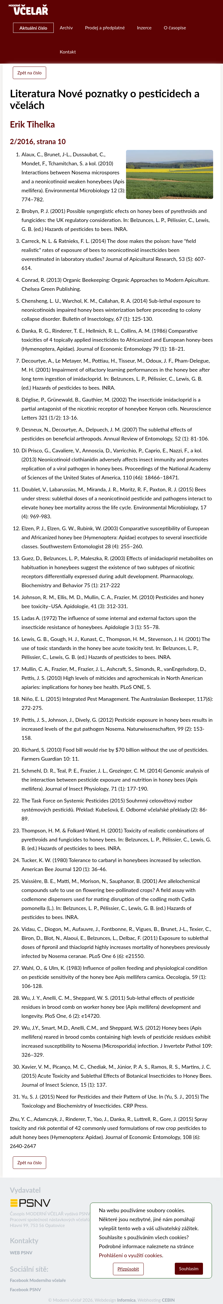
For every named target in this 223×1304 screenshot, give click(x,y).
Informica (126, 1300)
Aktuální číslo (33, 28)
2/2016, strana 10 (38, 141)
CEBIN (168, 1300)
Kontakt (68, 51)
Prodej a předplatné (105, 27)
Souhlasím (189, 1268)
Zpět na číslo (29, 72)
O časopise (175, 27)
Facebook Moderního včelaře (38, 1280)
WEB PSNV (21, 1252)
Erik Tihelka (32, 124)
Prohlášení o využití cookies (130, 1255)
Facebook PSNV (25, 1289)
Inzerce (144, 27)
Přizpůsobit (128, 1268)
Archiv (66, 27)
